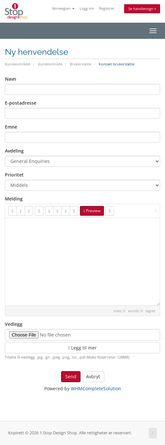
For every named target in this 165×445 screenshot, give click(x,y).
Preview (91, 210)
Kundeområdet (18, 64)
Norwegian (63, 8)
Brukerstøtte (80, 64)
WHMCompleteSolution (96, 388)
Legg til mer (82, 348)
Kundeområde (50, 64)
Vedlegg (13, 324)
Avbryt (93, 376)
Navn (10, 79)
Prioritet (14, 175)
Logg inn (87, 8)
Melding (14, 199)
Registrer (106, 8)
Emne (11, 127)
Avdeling (14, 151)
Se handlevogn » (142, 8)
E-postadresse (20, 103)
